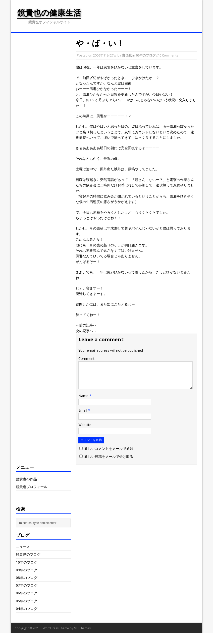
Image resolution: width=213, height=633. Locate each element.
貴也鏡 (127, 55)
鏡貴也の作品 (26, 479)
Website (84, 424)
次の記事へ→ (86, 330)
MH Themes (82, 628)
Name (83, 395)
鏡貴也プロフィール (31, 486)
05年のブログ (26, 601)
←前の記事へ (86, 325)
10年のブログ (26, 562)
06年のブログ (146, 55)
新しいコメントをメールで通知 (108, 448)
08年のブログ (26, 577)
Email (83, 410)
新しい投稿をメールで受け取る (108, 456)
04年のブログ (26, 608)
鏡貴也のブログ (28, 554)
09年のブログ (26, 570)
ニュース (23, 546)
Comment (86, 358)
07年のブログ (26, 585)
